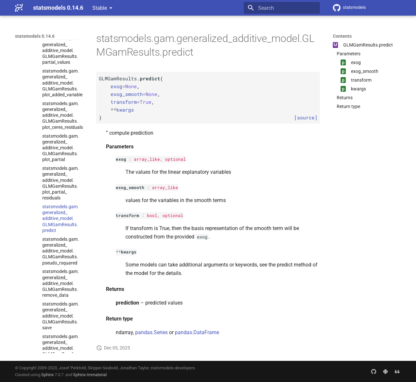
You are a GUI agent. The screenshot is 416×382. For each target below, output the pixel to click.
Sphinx (47, 374)
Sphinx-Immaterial (90, 374)
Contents (342, 36)
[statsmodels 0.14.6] (18, 7)
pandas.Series (151, 332)
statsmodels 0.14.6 (35, 36)
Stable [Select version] (99, 8)
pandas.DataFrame (197, 332)
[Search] (282, 8)
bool (152, 215)
